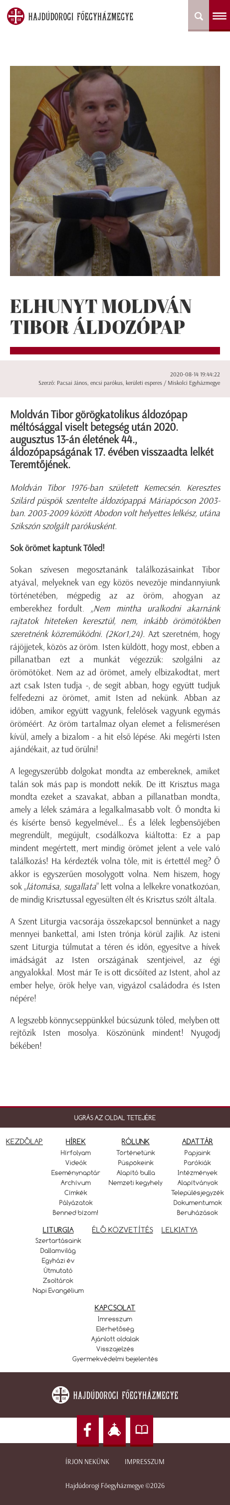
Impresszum (145, 1462)
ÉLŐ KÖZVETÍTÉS (122, 1229)
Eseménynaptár (75, 1173)
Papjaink (198, 1153)
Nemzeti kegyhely (136, 1183)
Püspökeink (136, 1163)
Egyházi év (58, 1260)
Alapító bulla (136, 1173)
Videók (76, 1163)
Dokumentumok (198, 1202)
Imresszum (115, 1319)
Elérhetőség (115, 1329)
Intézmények (198, 1173)
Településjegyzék (197, 1193)
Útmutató (58, 1270)
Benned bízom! (76, 1212)
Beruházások (197, 1212)
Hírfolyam (76, 1153)
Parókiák (197, 1163)
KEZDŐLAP (24, 1141)
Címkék (75, 1193)
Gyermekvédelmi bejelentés (115, 1359)
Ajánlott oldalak (115, 1339)
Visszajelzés (115, 1349)
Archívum (76, 1183)
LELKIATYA (180, 1229)
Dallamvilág (58, 1250)
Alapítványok (198, 1183)
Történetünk (135, 1153)
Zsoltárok (58, 1280)
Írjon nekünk (87, 1462)
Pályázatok (76, 1202)
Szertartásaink (58, 1240)
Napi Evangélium (58, 1290)
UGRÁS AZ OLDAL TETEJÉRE (115, 1118)
